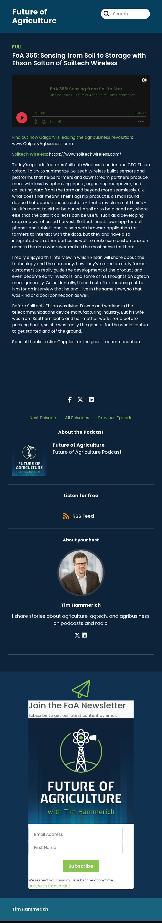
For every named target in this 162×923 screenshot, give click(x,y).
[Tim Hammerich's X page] (78, 637)
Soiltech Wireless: (30, 155)
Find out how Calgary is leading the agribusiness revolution (72, 138)
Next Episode (42, 419)
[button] (81, 773)
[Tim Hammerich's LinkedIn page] (84, 637)
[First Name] (75, 849)
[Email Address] (75, 836)
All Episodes (77, 419)
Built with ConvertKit (49, 888)
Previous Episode (115, 419)
